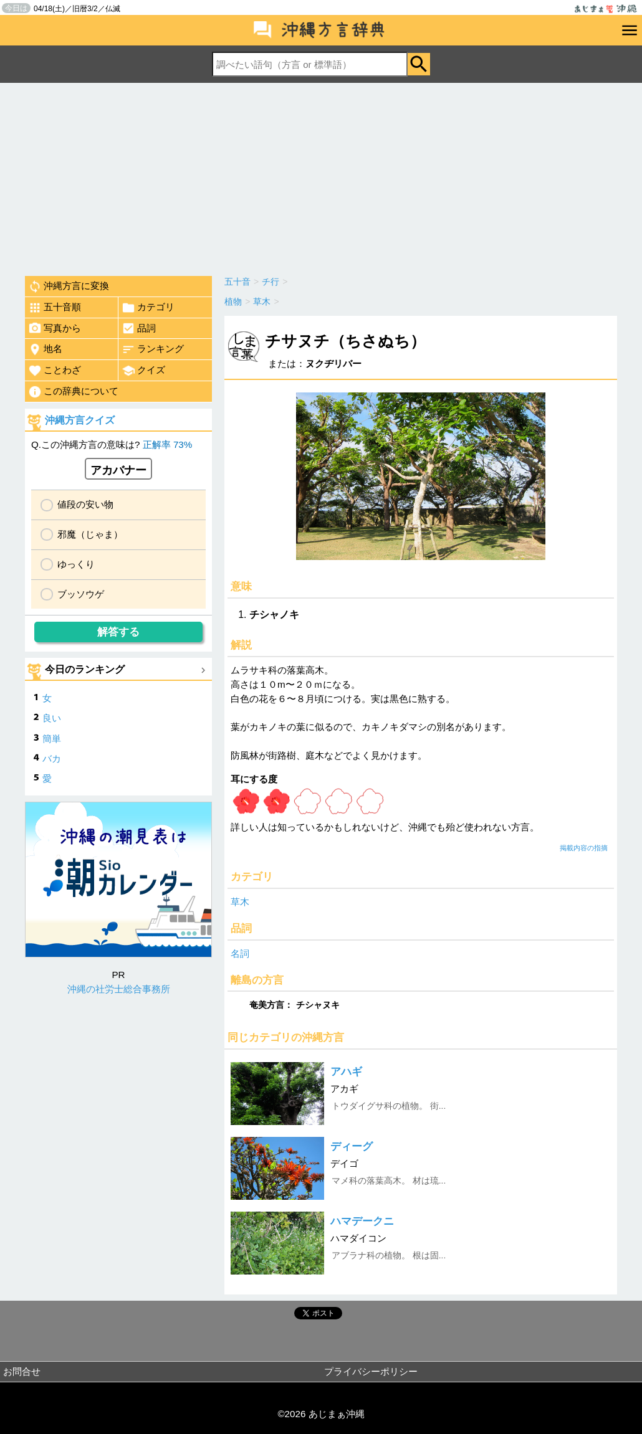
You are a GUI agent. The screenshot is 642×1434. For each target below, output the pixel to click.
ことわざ (54, 370)
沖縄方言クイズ (80, 420)
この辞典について (73, 392)
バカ (51, 758)
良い (51, 718)
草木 (240, 901)
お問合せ (22, 1371)
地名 (45, 349)
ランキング (153, 349)
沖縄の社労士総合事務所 (118, 989)
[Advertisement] (321, 176)
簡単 (51, 738)
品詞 (139, 328)
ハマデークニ (362, 1221)
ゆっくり (76, 564)
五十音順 (54, 308)
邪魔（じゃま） (90, 534)
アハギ (346, 1072)
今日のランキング (85, 669)
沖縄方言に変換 (68, 286)
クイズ (143, 370)
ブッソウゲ (80, 594)
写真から (54, 328)
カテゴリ (148, 308)
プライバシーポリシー (371, 1371)
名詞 (240, 953)
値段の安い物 (85, 504)
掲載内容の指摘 (584, 848)
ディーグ (351, 1146)
